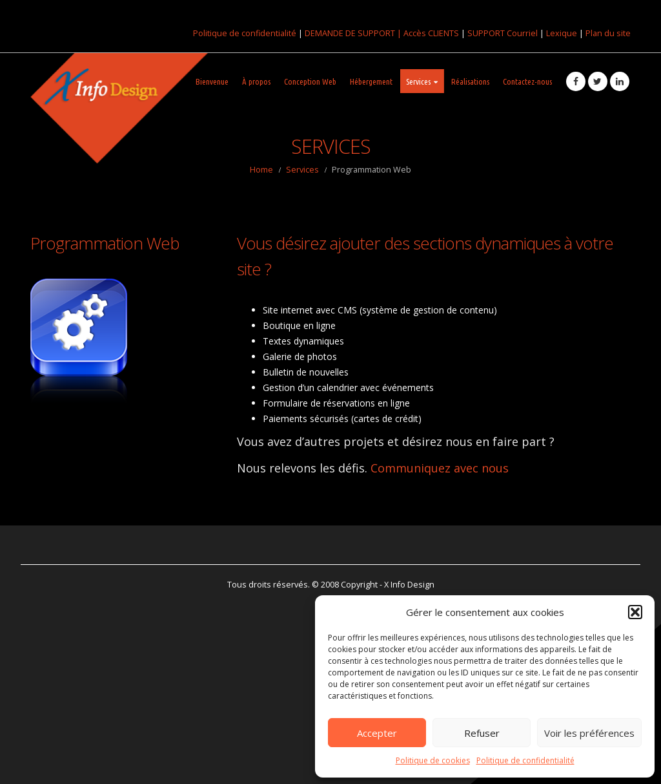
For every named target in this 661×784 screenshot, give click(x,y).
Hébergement (371, 81)
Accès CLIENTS (431, 33)
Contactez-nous (527, 81)
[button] (635, 612)
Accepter (377, 732)
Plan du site (608, 33)
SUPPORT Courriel (502, 33)
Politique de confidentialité (525, 760)
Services (418, 81)
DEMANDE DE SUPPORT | (354, 33)
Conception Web (310, 81)
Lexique (561, 33)
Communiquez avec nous (440, 468)
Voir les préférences (589, 732)
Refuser (482, 732)
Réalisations (470, 81)
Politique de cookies (433, 760)
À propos (256, 81)
